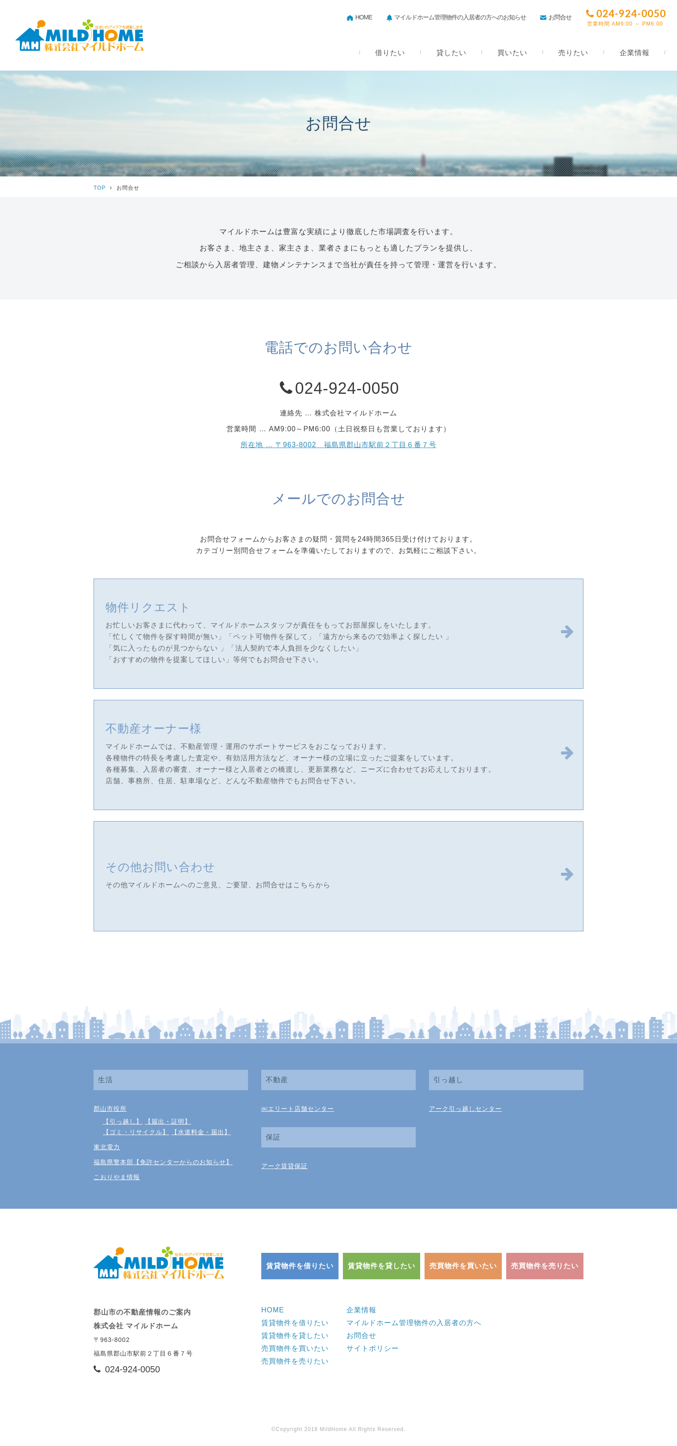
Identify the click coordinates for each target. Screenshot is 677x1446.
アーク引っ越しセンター (465, 1108)
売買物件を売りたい (545, 1266)
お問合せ (556, 17)
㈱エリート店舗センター (297, 1108)
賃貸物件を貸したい (381, 1266)
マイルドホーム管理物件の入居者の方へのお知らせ (456, 18)
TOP (99, 188)
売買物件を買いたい (463, 1266)
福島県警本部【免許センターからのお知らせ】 (163, 1162)
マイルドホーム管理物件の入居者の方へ (413, 1322)
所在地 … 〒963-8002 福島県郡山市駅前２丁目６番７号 (338, 444)
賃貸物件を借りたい (300, 1266)
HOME (359, 17)
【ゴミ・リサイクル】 (136, 1132)
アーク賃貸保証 (284, 1166)
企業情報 (361, 1310)
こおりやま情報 (117, 1177)
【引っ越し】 (123, 1121)
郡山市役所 (110, 1108)
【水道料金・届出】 (201, 1132)
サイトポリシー (372, 1348)
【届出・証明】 (168, 1121)
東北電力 (107, 1147)
